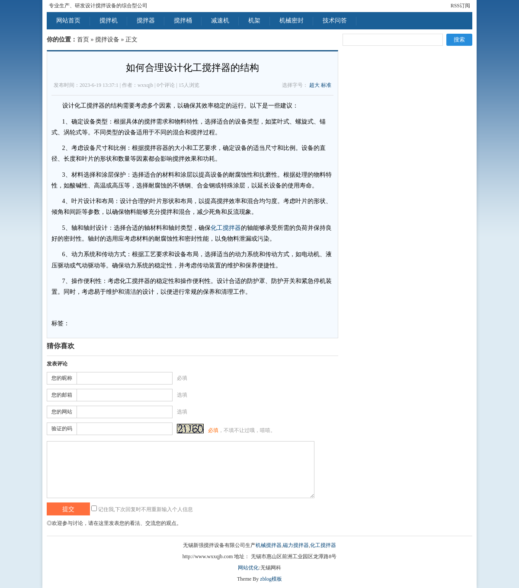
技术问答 (335, 20)
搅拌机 (108, 20)
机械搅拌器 (269, 545)
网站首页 (68, 20)
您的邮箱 (61, 395)
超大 (314, 85)
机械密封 (291, 20)
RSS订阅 (460, 6)
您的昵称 (61, 378)
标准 (326, 85)
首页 (83, 39)
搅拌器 (146, 20)
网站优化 (248, 568)
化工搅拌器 (226, 228)
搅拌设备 (107, 39)
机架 (254, 20)
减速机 (220, 20)
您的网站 (61, 412)
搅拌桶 (183, 20)
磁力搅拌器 (296, 545)
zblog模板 (271, 579)
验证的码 (61, 429)
